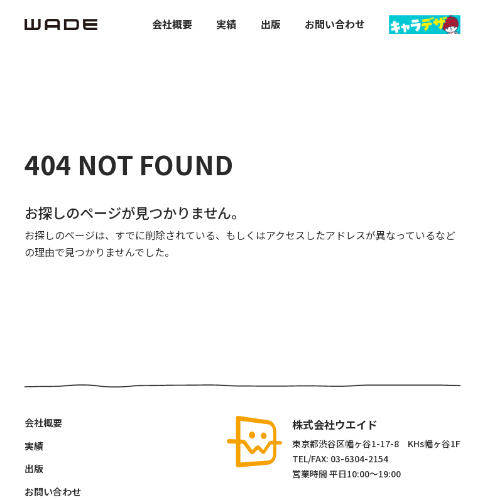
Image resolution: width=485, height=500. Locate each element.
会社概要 (172, 24)
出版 (271, 24)
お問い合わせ (335, 24)
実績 (226, 24)
